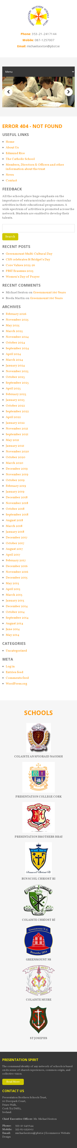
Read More (13, 1082)
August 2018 (14, 520)
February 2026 (16, 314)
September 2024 (17, 348)
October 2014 (15, 612)
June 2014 (13, 629)
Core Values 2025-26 (20, 265)
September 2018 (17, 515)
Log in (10, 666)
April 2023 (13, 388)
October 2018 (15, 509)
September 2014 (17, 618)
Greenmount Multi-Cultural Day (29, 254)
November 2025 (17, 320)
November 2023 (17, 371)
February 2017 (16, 560)
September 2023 (17, 383)
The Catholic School (20, 159)
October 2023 (15, 377)
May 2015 (12, 583)
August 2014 (14, 623)
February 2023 (16, 394)
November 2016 (17, 572)
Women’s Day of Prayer (23, 277)
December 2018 (17, 497)
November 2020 (17, 452)
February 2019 (16, 486)
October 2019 (15, 480)
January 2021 (15, 446)
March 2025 (14, 331)
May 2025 (12, 325)
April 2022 (13, 417)
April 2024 (13, 354)
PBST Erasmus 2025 (19, 271)
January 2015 (15, 601)
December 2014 (17, 606)
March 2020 (14, 463)
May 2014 (12, 635)
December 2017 (16, 538)
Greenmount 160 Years (49, 292)
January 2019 (15, 492)
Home (10, 142)
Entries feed (14, 672)
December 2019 (17, 469)
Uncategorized (16, 651)
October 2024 (15, 343)
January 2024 (15, 366)
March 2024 (14, 360)
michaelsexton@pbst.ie (43, 46)
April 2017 (13, 555)
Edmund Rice (15, 153)
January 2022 (15, 423)
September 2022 (17, 411)
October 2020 (15, 457)
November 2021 (17, 429)
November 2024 (17, 337)
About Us (12, 148)
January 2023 (15, 400)
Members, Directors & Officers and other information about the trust (35, 167)
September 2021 (17, 434)
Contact (11, 181)
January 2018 (15, 532)
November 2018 (17, 503)
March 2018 (14, 526)
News (10, 175)
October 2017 (15, 543)
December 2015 (16, 578)
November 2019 (17, 474)
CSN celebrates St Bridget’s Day (28, 260)
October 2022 (15, 406)
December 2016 (17, 566)
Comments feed (17, 678)
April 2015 (13, 589)
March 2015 (14, 595)
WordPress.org (16, 684)
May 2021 (12, 440)
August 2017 (14, 549)
